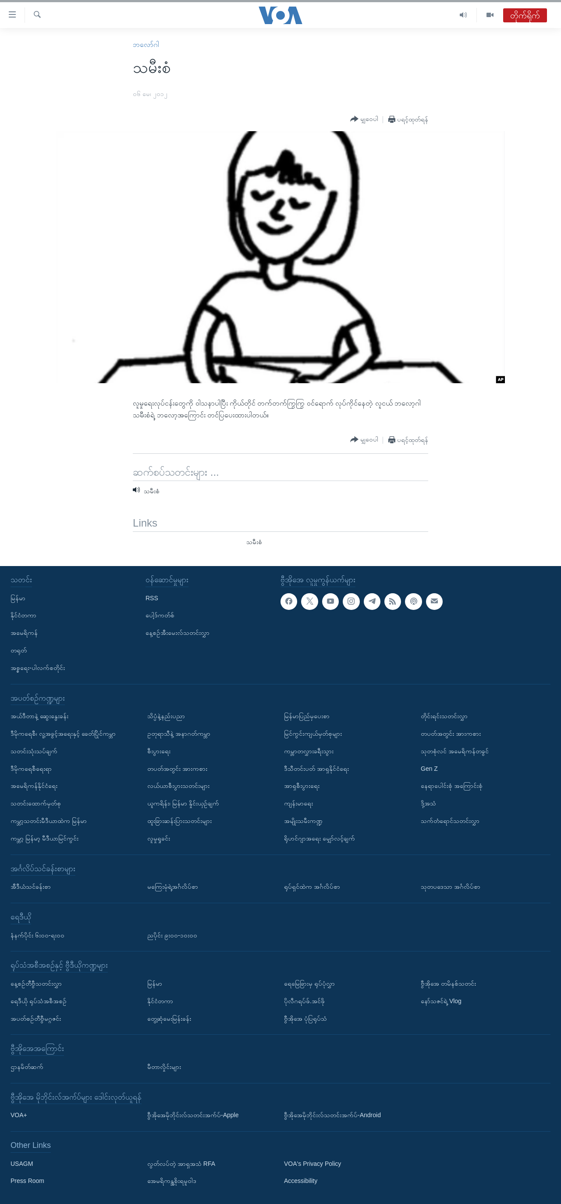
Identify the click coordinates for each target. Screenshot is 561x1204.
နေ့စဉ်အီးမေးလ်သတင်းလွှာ (177, 632)
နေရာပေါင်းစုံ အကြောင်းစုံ (452, 785)
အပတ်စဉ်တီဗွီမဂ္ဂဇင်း (36, 1018)
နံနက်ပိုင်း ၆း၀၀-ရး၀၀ (37, 934)
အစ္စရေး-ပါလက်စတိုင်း (38, 667)
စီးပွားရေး (158, 750)
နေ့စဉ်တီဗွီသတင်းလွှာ (36, 983)
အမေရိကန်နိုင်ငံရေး (34, 785)
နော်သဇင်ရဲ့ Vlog (441, 1000)
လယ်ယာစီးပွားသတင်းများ (178, 785)
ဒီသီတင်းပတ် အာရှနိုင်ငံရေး (316, 768)
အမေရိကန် (24, 632)
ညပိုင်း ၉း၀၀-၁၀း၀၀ (172, 934)
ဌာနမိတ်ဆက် (27, 1066)
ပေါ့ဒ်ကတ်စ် (160, 615)
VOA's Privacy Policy (312, 1163)
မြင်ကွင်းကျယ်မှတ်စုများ (313, 733)
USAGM (22, 1163)
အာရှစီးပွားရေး (302, 785)
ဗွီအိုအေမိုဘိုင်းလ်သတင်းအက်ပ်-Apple (192, 1115)
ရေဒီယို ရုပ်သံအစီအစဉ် (39, 1000)
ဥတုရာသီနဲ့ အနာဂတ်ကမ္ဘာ (178, 733)
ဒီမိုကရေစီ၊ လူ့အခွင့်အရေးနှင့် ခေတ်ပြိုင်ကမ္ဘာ (63, 733)
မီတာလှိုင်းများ (164, 1066)
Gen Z (429, 768)
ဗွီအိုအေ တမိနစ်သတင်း (448, 983)
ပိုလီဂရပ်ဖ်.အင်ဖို (304, 1000)
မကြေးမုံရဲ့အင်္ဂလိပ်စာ (172, 886)
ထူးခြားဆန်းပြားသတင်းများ (179, 820)
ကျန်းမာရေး (298, 803)
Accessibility (300, 1180)
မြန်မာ (18, 597)
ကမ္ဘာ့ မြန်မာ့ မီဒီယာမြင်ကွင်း (44, 837)
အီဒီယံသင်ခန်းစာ (31, 886)
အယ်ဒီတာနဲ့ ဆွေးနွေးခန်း (39, 716)
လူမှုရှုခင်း (158, 837)
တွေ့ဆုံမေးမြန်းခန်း (169, 1018)
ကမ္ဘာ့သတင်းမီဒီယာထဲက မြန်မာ (49, 820)
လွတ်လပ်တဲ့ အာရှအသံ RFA (181, 1163)
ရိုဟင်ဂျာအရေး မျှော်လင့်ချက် (319, 837)
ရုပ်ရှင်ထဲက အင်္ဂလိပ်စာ (312, 886)
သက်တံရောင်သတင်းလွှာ (450, 820)
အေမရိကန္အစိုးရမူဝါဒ (171, 1180)
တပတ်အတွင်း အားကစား (177, 768)
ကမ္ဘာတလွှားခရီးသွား (309, 750)
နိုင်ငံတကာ (23, 615)
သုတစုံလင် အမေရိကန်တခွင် (455, 750)
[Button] (364, 119)
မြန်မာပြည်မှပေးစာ (307, 716)
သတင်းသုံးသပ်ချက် (34, 750)
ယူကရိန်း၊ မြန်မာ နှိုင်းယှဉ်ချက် (183, 803)
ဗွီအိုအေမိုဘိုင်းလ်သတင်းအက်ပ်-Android (332, 1115)
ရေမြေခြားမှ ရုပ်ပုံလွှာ (309, 983)
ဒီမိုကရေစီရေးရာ (31, 768)
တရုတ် (19, 650)
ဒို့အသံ (428, 803)
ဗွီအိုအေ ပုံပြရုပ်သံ (305, 1018)
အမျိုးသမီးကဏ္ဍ (303, 820)
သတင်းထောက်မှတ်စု (36, 803)
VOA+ (19, 1115)
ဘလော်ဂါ (146, 44)
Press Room (27, 1180)
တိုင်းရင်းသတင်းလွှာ (444, 716)
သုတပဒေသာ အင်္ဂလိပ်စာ (450, 886)
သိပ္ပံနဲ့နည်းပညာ (166, 716)
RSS (152, 597)
